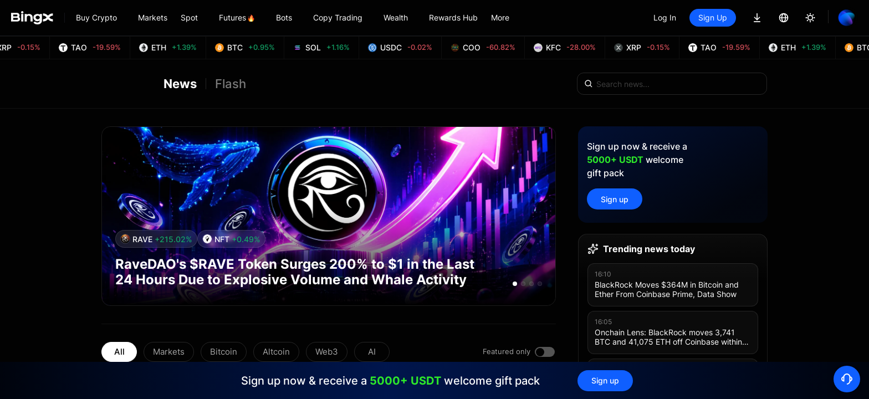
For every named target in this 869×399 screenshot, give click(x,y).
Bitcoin (223, 351)
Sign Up (712, 17)
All (119, 351)
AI (372, 351)
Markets (169, 351)
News (180, 83)
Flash (230, 83)
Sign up (614, 199)
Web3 (326, 351)
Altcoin (276, 351)
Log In (664, 17)
